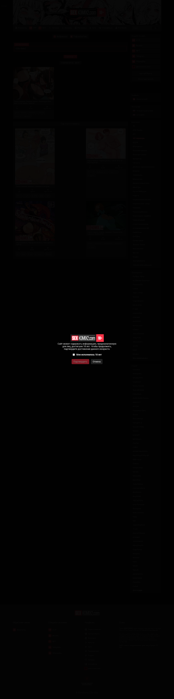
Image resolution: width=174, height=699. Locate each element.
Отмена (97, 361)
